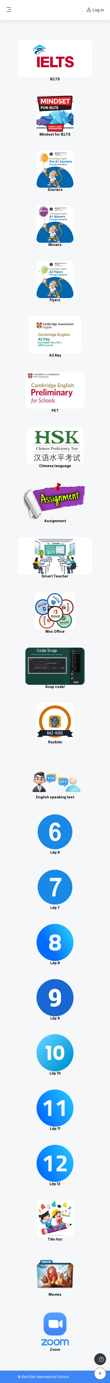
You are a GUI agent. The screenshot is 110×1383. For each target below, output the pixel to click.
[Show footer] (100, 1359)
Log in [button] (94, 10)
